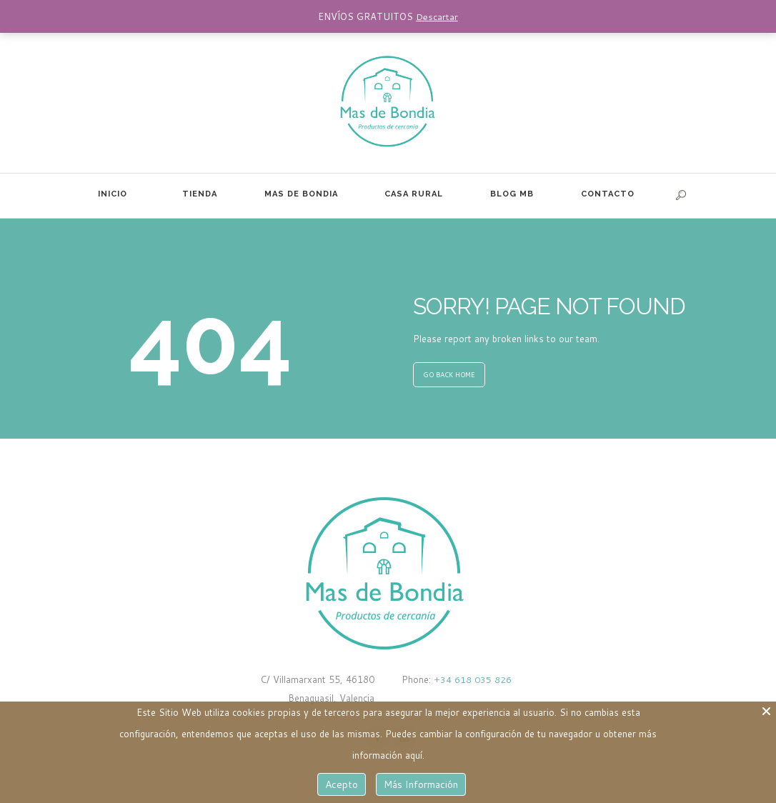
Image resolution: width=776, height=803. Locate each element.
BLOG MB (512, 194)
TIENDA (199, 194)
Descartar (437, 16)
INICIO (112, 194)
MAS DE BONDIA (301, 194)
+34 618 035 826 (471, 679)
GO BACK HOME (449, 374)
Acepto (341, 784)
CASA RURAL (413, 194)
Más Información (421, 784)
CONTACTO (608, 194)
